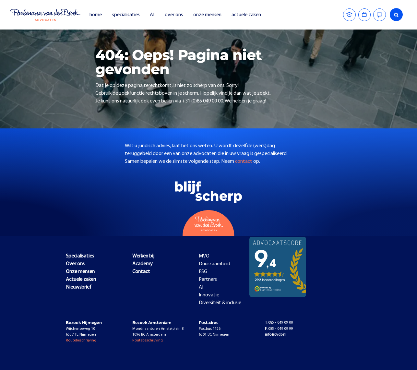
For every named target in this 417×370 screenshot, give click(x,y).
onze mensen (207, 15)
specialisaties (126, 15)
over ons (174, 15)
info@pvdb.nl (275, 335)
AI (152, 15)
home (95, 15)
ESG (203, 271)
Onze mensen (80, 271)
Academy (142, 264)
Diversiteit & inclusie (220, 302)
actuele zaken (246, 15)
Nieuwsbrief (78, 287)
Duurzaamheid (214, 264)
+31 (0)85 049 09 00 (202, 101)
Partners (208, 279)
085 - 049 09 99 (279, 329)
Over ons (75, 264)
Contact (141, 271)
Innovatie (209, 295)
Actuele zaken (81, 279)
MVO (204, 256)
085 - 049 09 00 (279, 323)
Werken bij (143, 256)
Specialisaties (80, 256)
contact (244, 161)
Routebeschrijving (81, 340)
